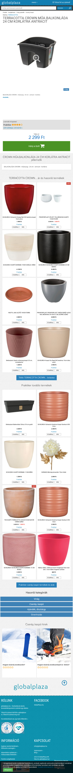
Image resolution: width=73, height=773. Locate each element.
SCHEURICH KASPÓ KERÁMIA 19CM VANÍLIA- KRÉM (19, 265)
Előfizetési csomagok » (8, 748)
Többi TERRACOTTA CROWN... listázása (36, 377)
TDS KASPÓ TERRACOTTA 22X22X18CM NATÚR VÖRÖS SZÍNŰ (19, 521)
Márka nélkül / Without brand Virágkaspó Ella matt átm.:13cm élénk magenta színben (53, 568)
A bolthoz (16, 227)
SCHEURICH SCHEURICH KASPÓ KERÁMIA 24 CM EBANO (54, 266)
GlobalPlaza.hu (39, 705)
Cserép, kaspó (30, 12)
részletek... (6, 97)
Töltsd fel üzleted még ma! (11, 714)
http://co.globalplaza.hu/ (42, 759)
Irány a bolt (36, 146)
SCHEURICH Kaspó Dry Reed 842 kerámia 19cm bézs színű (54, 361)
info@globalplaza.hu (40, 746)
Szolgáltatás (11, 12)
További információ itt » (46, 767)
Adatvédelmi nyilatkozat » (9, 752)
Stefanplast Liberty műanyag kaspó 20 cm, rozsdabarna (19, 361)
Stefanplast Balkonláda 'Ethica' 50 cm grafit (19, 424)
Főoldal (5, 12)
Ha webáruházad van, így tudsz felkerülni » (14, 719)
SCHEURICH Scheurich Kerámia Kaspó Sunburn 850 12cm (54, 425)
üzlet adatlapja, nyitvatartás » (13, 128)
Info (23, 227)
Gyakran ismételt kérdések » (10, 746)
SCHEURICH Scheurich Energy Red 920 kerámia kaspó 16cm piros (19, 218)
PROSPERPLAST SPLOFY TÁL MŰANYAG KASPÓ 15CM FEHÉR (54, 218)
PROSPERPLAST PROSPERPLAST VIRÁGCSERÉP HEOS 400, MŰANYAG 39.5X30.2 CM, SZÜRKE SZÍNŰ (53, 313)
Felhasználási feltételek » (9, 754)
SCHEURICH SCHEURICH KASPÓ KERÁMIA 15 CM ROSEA (19, 568)
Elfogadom (8, 770)
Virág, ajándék (20, 12)
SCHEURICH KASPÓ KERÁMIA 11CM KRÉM (19, 472)
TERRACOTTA (13, 15)
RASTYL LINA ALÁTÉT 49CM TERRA (19, 312)
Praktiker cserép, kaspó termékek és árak (36, 585)
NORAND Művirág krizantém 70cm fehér (54, 472)
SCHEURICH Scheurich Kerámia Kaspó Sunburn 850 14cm (54, 521)
